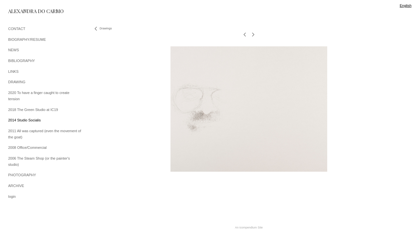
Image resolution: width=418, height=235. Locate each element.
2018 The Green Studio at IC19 (33, 110)
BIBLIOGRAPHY (21, 61)
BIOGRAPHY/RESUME (27, 39)
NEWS (13, 50)
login (12, 196)
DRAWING (16, 82)
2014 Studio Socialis (24, 120)
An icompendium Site (249, 227)
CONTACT (16, 29)
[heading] (24, 11)
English (405, 6)
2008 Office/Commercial (27, 147)
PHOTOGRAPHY (22, 175)
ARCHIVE (16, 186)
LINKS (13, 71)
